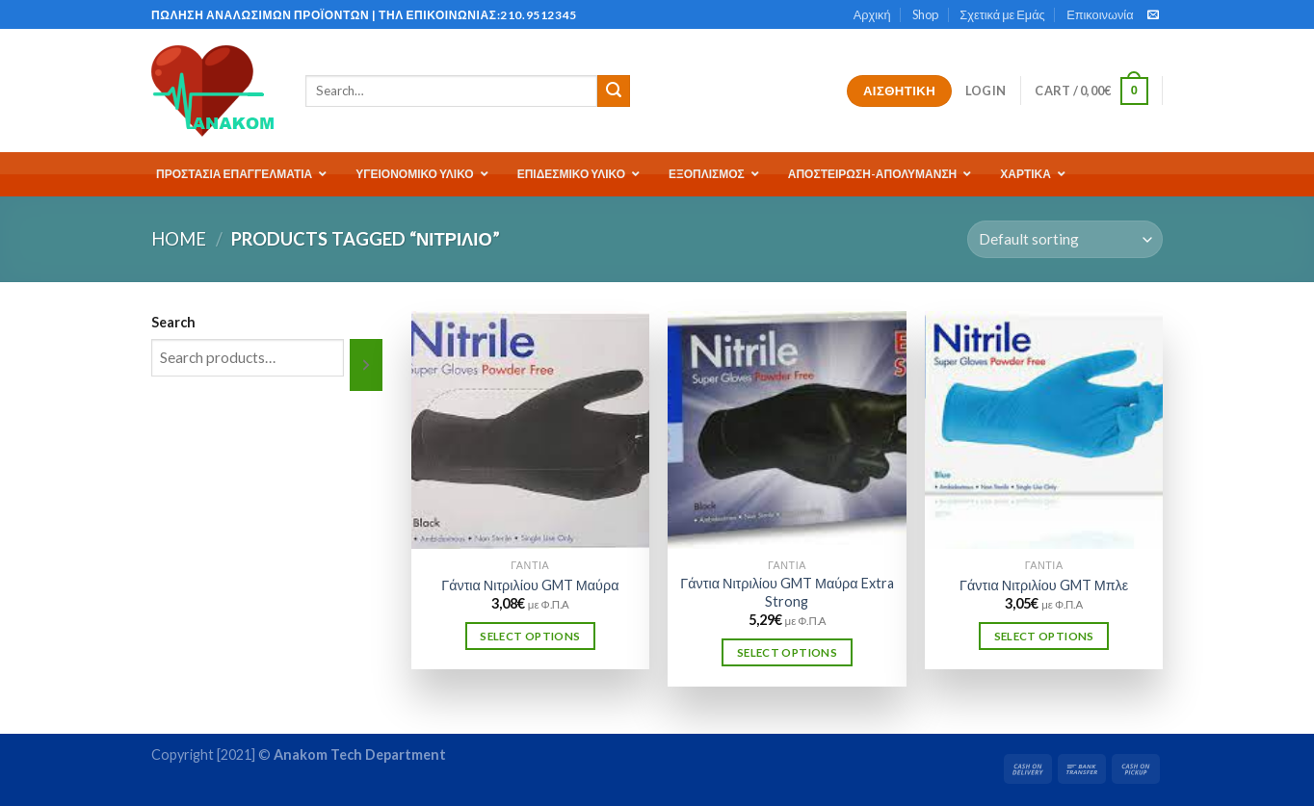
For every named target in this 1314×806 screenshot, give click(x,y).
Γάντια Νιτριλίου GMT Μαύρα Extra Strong (786, 592)
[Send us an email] (1153, 15)
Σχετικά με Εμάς (1001, 14)
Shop (925, 14)
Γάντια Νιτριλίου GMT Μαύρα (529, 585)
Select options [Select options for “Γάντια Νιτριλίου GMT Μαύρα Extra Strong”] (787, 652)
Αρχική (872, 14)
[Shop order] (1065, 239)
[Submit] (613, 91)
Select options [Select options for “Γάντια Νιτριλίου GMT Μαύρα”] (530, 636)
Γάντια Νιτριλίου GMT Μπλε (1043, 585)
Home (178, 238)
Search (173, 322)
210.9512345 (538, 15)
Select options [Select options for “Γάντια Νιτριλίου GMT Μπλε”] (1044, 636)
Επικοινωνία (1099, 14)
